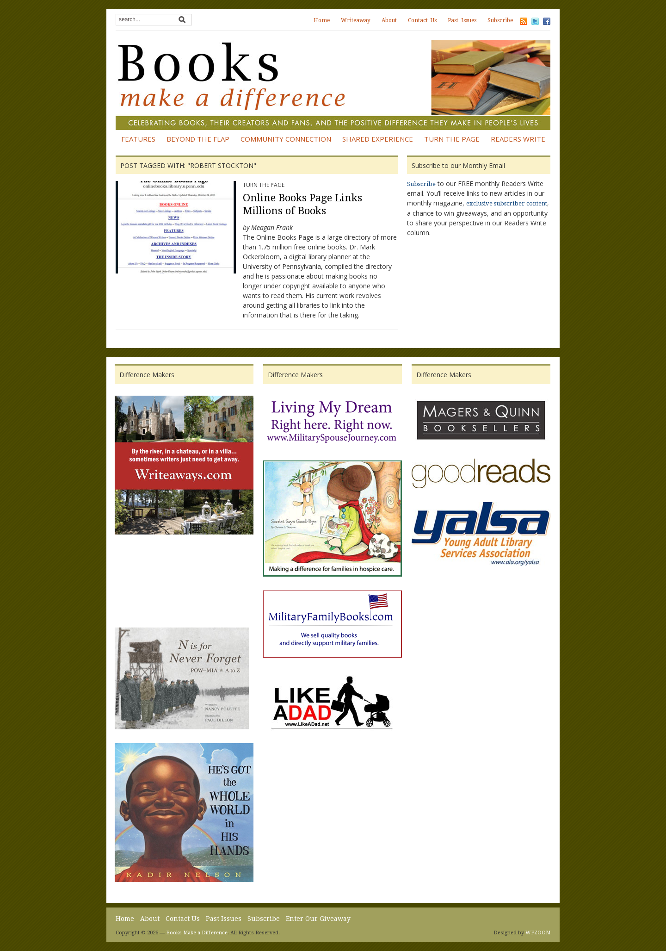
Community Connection (285, 138)
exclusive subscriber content (506, 203)
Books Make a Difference (197, 933)
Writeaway (355, 20)
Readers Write (518, 138)
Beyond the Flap (197, 138)
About (389, 20)
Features (138, 138)
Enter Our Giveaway (318, 918)
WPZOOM (537, 933)
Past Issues (462, 20)
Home (322, 20)
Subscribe (500, 20)
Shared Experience (377, 138)
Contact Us (422, 20)
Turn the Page (452, 138)
